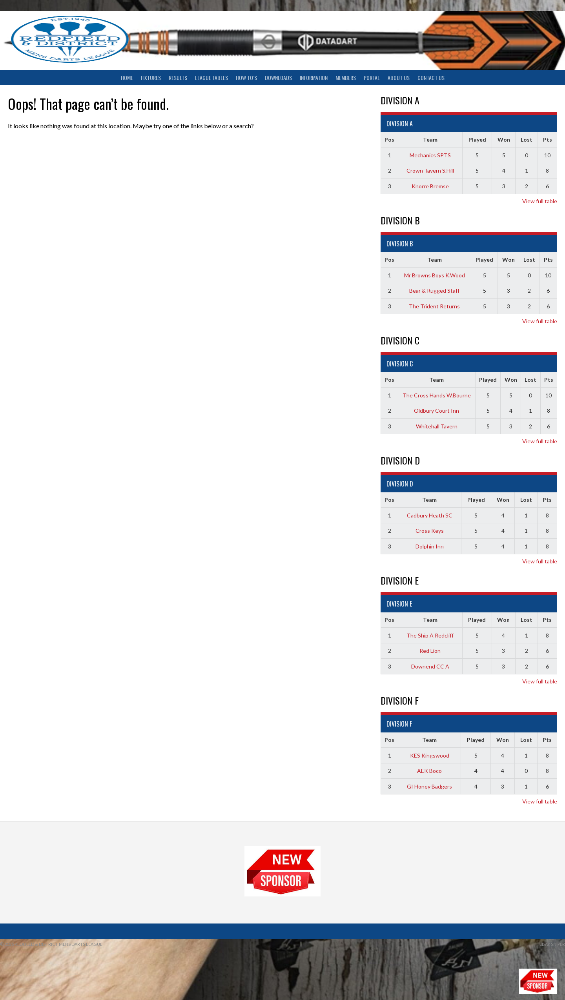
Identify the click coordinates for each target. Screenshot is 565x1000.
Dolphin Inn (430, 546)
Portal (372, 77)
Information (314, 77)
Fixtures (151, 77)
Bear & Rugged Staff (434, 290)
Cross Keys (430, 530)
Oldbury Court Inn (436, 410)
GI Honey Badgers (429, 786)
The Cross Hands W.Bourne (437, 395)
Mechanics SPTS (430, 155)
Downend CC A (430, 666)
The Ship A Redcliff (430, 635)
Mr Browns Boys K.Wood (434, 275)
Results (178, 77)
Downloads (278, 77)
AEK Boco (429, 770)
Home (127, 77)
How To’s (246, 77)
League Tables (211, 77)
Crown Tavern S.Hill (430, 170)
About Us (399, 77)
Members (345, 77)
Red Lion (430, 650)
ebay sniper (552, 944)
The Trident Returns (434, 306)
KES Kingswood (429, 755)
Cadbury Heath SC (429, 515)
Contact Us (431, 77)
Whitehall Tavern (436, 426)
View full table (539, 201)
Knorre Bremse (430, 186)
